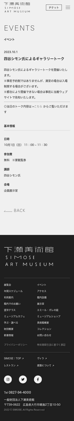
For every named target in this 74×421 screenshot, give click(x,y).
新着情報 (8, 335)
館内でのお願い (12, 303)
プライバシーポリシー (15, 344)
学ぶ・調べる (11, 322)
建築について (44, 365)
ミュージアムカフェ (14, 316)
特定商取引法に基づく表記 (51, 344)
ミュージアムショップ (48, 316)
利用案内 (8, 297)
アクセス (41, 291)
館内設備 (42, 297)
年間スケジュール (13, 291)
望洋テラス (10, 310)
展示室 (40, 303)
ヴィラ (40, 358)
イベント (41, 284)
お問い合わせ (44, 335)
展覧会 (7, 284)
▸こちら (37, 106)
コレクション (44, 329)
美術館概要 (43, 322)
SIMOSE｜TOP (12, 358)
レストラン (10, 365)
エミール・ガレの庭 (47, 310)
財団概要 (8, 329)
